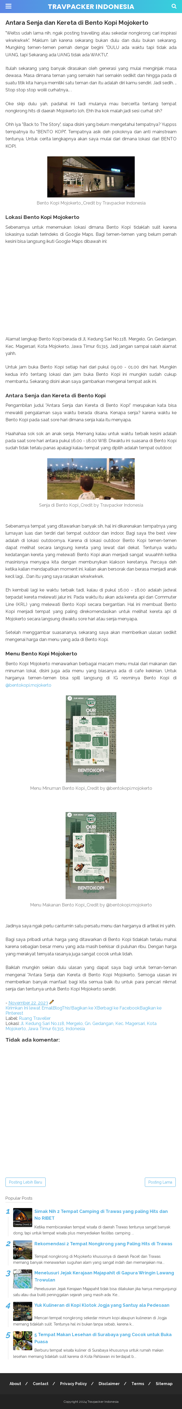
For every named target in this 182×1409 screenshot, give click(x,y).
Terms (137, 1384)
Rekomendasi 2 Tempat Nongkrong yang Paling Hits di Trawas (103, 1243)
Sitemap (164, 1384)
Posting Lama (160, 1182)
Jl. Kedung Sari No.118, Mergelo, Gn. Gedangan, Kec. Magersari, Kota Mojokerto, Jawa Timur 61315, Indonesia (81, 1026)
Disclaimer (109, 1384)
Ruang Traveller (35, 1018)
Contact (40, 1384)
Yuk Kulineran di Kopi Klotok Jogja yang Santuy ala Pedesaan (101, 1305)
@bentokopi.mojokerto (28, 685)
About (15, 1384)
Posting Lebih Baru (25, 1182)
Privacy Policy (73, 1384)
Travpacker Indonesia (91, 6)
